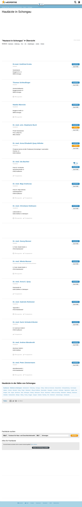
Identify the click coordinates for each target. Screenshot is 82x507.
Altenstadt (15, 390)
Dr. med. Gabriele (24, 302)
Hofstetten (5, 394)
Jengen (12, 392)
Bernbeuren (17, 392)
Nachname (10, 44)
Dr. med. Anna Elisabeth (28, 143)
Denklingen (61, 390)
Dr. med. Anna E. (22, 282)
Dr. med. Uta (21, 162)
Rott (48, 394)
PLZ (22, 44)
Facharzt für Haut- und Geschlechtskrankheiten (12, 7)
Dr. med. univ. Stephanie (25, 125)
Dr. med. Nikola (22, 261)
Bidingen (18, 394)
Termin (75, 127)
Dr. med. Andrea (24, 342)
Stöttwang (69, 392)
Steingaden (49, 390)
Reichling (44, 394)
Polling (19, 390)
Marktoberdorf (26, 388)
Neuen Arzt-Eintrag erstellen (40, 447)
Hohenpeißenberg (66, 388)
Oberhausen (37, 392)
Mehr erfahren (34, 444)
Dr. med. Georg (22, 241)
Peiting (42, 388)
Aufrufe (37, 44)
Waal (22, 392)
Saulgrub (35, 394)
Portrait (42, 44)
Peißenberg (32, 388)
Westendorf (63, 392)
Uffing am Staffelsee (35, 390)
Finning (26, 394)
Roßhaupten (26, 392)
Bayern (24, 7)
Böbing (21, 394)
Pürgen (23, 390)
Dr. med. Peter (24, 362)
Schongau (30, 7)
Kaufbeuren (6, 388)
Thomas (21, 82)
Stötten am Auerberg (55, 392)
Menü (41, 4)
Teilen (5, 401)
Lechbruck (55, 390)
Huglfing (72, 390)
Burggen (30, 394)
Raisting (32, 392)
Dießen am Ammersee (49, 388)
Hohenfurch (52, 394)
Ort (25, 44)
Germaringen (73, 388)
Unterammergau (59, 394)
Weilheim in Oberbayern (16, 388)
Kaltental (40, 394)
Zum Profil (75, 66)
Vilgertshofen (67, 390)
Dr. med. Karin (25, 322)
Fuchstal (10, 390)
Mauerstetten (44, 390)
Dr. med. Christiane (24, 206)
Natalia (19, 105)
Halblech (5, 390)
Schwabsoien (66, 394)
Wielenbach (28, 390)
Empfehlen (75, 64)
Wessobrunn (47, 392)
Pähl (9, 392)
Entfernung (17, 44)
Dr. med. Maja (22, 184)
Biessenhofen (58, 388)
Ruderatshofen (12, 394)
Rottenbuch (74, 392)
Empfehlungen (31, 44)
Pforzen (42, 392)
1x (75, 163)
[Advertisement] (41, 53)
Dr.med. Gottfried (22, 64)
